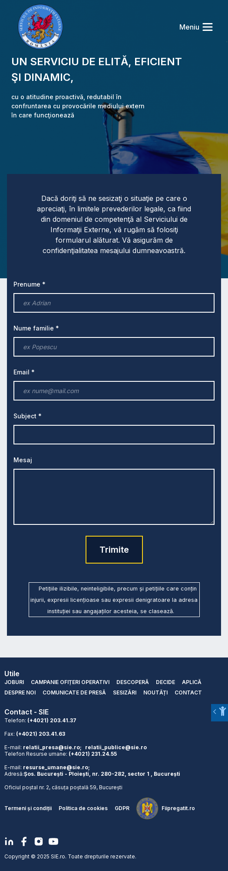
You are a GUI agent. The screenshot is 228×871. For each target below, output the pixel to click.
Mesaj (22, 460)
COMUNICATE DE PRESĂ (74, 692)
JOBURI (14, 682)
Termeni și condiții (28, 808)
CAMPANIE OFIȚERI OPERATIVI (70, 682)
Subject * (27, 416)
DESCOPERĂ (132, 682)
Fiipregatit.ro (178, 808)
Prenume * (29, 284)
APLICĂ (192, 682)
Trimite (114, 549)
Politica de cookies (83, 808)
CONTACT (188, 692)
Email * (24, 372)
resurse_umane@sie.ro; (56, 767)
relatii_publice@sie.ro (116, 747)
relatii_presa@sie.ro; (52, 747)
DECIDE (165, 682)
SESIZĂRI (124, 692)
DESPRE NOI (20, 692)
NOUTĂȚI (155, 692)
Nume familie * (36, 328)
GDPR (122, 808)
